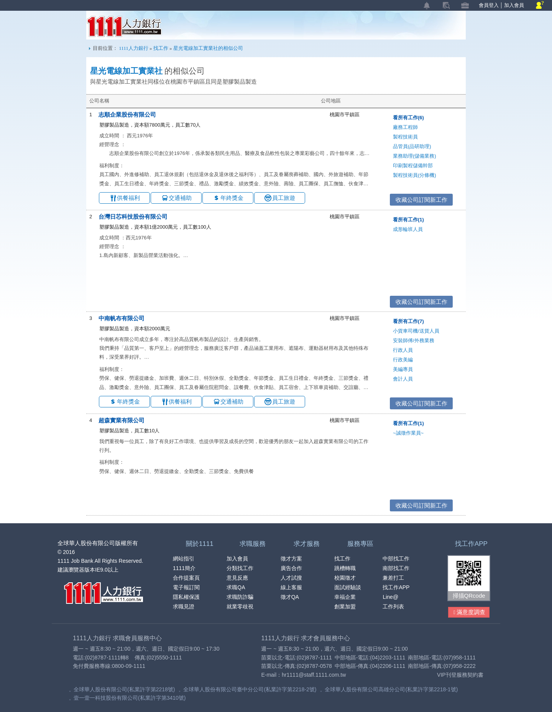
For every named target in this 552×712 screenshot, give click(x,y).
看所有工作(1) (408, 219)
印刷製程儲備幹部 (413, 165)
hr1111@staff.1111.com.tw (314, 675)
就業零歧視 (240, 606)
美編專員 (403, 369)
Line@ (390, 597)
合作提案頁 (186, 578)
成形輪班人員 (408, 229)
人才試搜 (291, 578)
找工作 (160, 48)
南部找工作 (396, 568)
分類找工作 (240, 568)
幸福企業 (345, 597)
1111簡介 (184, 568)
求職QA (236, 587)
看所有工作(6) (408, 117)
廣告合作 (291, 568)
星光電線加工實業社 (126, 71)
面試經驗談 (347, 587)
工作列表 (393, 606)
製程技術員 (405, 137)
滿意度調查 (469, 612)
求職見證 (183, 606)
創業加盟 (345, 606)
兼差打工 (393, 578)
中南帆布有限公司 (122, 318)
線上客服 (291, 587)
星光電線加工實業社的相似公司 (208, 48)
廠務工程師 (405, 127)
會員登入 (489, 5)
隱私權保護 (186, 597)
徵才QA (290, 597)
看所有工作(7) (408, 321)
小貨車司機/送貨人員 (416, 331)
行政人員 (403, 350)
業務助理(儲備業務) (414, 156)
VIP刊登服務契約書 (460, 675)
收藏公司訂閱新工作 (421, 199)
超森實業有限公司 (122, 420)
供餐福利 (128, 197)
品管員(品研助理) (412, 146)
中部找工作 (396, 558)
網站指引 (183, 558)
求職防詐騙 (240, 597)
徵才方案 (291, 558)
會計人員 (403, 379)
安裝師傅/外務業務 (413, 340)
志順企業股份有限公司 (127, 114)
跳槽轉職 (345, 568)
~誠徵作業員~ (408, 433)
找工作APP (396, 587)
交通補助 (180, 197)
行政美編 (403, 360)
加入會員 (514, 5)
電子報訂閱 (186, 587)
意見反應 (237, 578)
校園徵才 (345, 578)
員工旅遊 (283, 197)
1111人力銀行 (124, 26)
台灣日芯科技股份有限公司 (133, 216)
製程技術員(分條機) (414, 175)
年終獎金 (231, 197)
